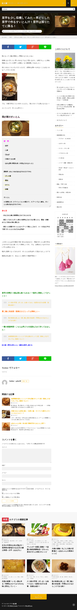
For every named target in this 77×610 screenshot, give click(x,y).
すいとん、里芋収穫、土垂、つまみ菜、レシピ (28, 31)
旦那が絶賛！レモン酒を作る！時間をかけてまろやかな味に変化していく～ (13, 583)
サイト (4, 480)
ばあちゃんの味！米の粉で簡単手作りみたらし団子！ (28, 423)
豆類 (60, 178)
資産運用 (59, 200)
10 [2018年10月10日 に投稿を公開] (62, 222)
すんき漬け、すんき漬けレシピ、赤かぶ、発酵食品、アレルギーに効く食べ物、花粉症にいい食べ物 (38, 542)
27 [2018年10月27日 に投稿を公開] (69, 229)
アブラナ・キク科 (64, 138)
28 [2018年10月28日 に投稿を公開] (72, 229)
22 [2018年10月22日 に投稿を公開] (58, 229)
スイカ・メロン (63, 147)
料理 (13, 31)
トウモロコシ (62, 152)
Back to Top (38, 597)
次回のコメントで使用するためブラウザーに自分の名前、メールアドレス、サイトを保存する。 (26, 489)
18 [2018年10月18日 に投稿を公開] (65, 226)
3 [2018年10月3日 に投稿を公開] (62, 219)
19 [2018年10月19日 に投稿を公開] (67, 226)
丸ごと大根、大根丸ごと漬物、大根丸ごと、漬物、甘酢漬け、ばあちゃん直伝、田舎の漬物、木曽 (63, 542)
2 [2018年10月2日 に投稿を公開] (60, 219)
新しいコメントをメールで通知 (11, 493)
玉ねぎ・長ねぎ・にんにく (66, 166)
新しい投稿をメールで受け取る (11, 497)
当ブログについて (62, 120)
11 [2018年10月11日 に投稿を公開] (65, 222)
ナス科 (60, 157)
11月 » (62, 234)
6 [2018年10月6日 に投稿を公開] (69, 219)
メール (4, 472)
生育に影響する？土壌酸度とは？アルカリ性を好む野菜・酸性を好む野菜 (66, 106)
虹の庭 (15, 603)
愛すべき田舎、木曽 (62, 191)
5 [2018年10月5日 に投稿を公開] (67, 219)
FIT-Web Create (13, 606)
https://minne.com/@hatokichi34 (64, 284)
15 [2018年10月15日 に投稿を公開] (58, 226)
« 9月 (58, 234)
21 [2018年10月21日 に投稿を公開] (72, 226)
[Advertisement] (26, 274)
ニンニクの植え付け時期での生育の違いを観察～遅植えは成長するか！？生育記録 (66, 98)
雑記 (58, 205)
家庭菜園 (59, 134)
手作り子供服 (62, 186)
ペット (59, 130)
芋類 (60, 173)
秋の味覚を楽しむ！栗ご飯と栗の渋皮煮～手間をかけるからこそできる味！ (63, 583)
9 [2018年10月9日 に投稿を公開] (60, 222)
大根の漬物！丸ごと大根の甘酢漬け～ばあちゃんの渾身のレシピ (63, 551)
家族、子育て (60, 182)
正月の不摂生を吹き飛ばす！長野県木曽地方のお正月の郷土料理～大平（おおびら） (13, 547)
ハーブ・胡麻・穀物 (64, 161)
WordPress (28, 606)
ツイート (4, 372)
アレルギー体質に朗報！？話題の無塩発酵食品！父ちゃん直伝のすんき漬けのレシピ (38, 549)
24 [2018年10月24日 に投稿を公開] (62, 229)
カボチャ (61, 142)
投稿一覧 (24, 381)
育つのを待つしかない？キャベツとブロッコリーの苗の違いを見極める (66, 89)
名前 (3, 465)
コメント (4, 447)
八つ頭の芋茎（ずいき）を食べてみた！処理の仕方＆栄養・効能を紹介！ (38, 583)
